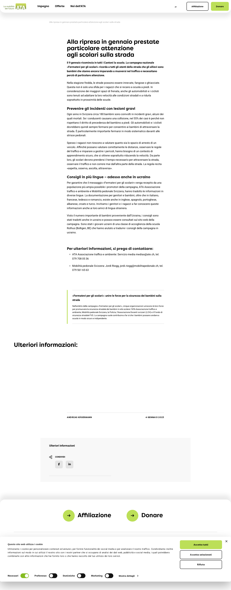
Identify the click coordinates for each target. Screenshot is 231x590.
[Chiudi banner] (226, 550)
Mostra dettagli (127, 584)
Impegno (43, 6)
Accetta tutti (201, 553)
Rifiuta (201, 572)
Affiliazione (197, 6)
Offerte (60, 6)
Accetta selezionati (201, 563)
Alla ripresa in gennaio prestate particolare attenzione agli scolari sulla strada (84, 22)
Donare (220, 6)
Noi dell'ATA (78, 6)
